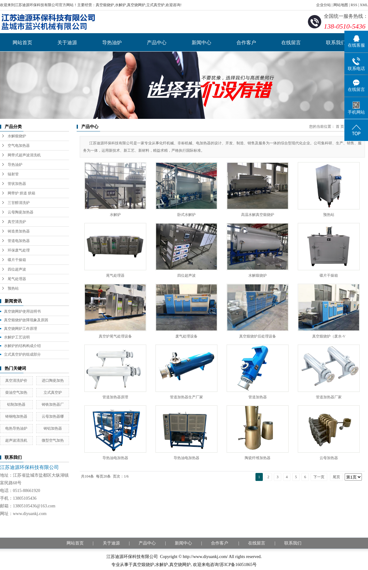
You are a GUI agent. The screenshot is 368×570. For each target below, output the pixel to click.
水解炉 (115, 215)
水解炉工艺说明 (17, 337)
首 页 (340, 126)
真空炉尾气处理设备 (115, 336)
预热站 (13, 288)
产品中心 (157, 42)
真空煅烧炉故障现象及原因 (26, 320)
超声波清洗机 (16, 440)
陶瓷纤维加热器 (257, 458)
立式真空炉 (53, 392)
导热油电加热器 (115, 458)
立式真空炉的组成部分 (22, 354)
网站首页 (22, 42)
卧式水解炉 (186, 215)
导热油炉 (112, 42)
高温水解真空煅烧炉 (257, 215)
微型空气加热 (53, 440)
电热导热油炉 (16, 428)
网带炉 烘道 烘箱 (21, 193)
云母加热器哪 (53, 416)
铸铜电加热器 (16, 416)
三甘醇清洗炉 (19, 203)
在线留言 (291, 42)
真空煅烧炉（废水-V (329, 336)
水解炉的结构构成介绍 (22, 346)
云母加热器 (329, 458)
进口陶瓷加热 (53, 380)
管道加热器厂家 (329, 397)
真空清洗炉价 (16, 380)
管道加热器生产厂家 (186, 397)
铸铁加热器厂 (53, 404)
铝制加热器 (16, 404)
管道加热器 (257, 397)
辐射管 (13, 174)
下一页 (318, 477)
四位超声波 (17, 269)
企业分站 (323, 5)
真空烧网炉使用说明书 (22, 311)
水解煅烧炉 (17, 136)
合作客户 (246, 42)
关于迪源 (67, 42)
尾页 (336, 477)
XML (364, 5)
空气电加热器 (19, 145)
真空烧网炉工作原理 (20, 328)
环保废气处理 (19, 250)
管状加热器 (17, 184)
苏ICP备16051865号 (238, 564)
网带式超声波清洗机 (24, 155)
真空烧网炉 (180, 564)
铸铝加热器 (53, 428)
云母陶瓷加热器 (20, 212)
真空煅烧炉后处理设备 (257, 336)
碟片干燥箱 (17, 260)
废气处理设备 (186, 336)
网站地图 (340, 5)
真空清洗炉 (17, 222)
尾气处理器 (17, 279)
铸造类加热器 (19, 231)
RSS (354, 5)
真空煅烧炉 (143, 564)
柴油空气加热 (16, 392)
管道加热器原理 (115, 397)
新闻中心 (201, 42)
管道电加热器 (19, 241)
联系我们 (336, 42)
